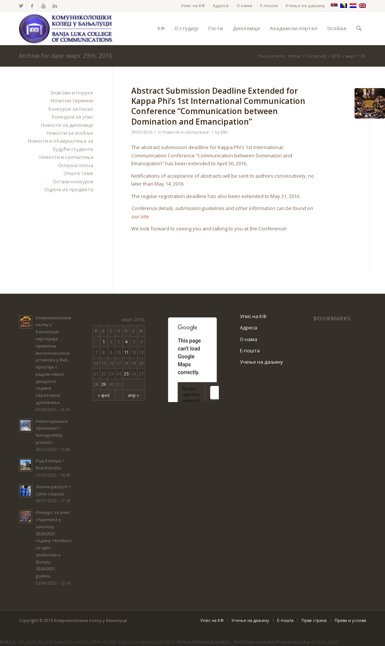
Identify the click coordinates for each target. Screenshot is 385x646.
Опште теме (78, 173)
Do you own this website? (192, 395)
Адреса (221, 5)
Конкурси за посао (71, 108)
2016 (335, 56)
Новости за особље (70, 133)
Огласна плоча (75, 165)
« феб (104, 395)
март (350, 56)
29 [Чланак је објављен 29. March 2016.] (104, 384)
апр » (133, 395)
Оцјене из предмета (68, 189)
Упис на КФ (193, 5)
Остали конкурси (73, 181)
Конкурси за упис (72, 116)
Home (294, 56)
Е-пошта (269, 5)
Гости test (316, 56)
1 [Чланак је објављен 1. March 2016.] (104, 341)
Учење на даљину (305, 5)
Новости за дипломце (67, 125)
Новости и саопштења (185, 132)
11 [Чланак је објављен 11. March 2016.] (126, 352)
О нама (244, 5)
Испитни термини (72, 100)
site (144, 216)
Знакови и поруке (71, 92)
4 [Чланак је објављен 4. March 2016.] (126, 341)
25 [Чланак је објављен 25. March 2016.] (126, 373)
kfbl (224, 132)
